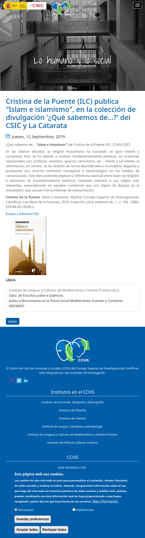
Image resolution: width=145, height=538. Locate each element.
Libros (11, 279)
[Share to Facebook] (12, 381)
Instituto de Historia (72, 418)
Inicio (72, 88)
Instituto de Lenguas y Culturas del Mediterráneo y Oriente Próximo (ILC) (64, 290)
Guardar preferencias (32, 521)
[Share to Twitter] (19, 381)
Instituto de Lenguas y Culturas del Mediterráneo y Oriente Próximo (72, 434)
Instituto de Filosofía (72, 410)
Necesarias (25, 512)
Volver (12, 321)
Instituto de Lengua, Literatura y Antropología (72, 426)
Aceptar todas (27, 532)
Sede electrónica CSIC (72, 467)
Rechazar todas (54, 532)
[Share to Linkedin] (25, 381)
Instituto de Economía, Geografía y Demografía (72, 402)
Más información (105, 503)
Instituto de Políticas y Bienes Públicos (72, 442)
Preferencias (85, 512)
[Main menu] (137, 5)
